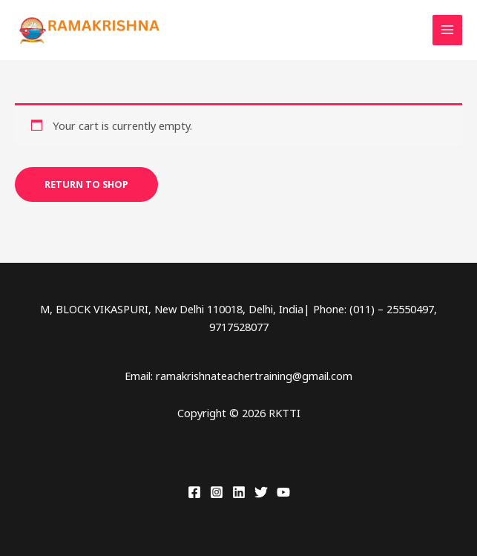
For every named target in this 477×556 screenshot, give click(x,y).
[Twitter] (261, 492)
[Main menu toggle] (447, 30)
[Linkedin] (239, 492)
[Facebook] (194, 492)
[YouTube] (283, 492)
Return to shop (86, 184)
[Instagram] (216, 492)
